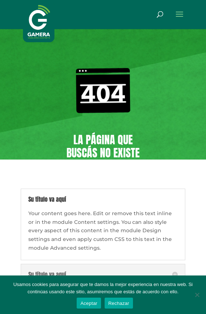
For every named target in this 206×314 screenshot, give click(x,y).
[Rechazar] (197, 294)
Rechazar (118, 303)
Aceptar (88, 303)
